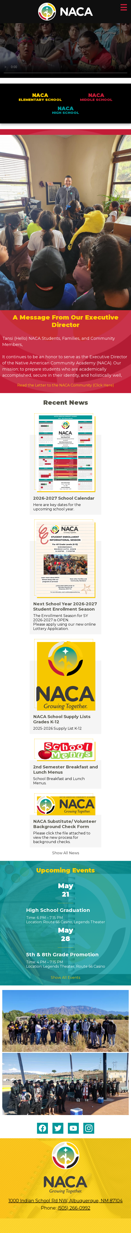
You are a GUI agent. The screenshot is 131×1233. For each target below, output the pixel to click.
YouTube (73, 1129)
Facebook (42, 1129)
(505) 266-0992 (74, 1208)
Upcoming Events (65, 870)
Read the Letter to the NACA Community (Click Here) (65, 385)
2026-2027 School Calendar (63, 498)
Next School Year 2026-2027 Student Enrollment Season (65, 606)
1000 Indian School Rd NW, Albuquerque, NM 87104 (65, 1200)
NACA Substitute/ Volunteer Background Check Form (64, 824)
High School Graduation (58, 910)
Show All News (65, 853)
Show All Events (65, 977)
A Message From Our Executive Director (66, 321)
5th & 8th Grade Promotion (62, 955)
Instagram (88, 1129)
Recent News (65, 402)
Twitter (57, 1129)
